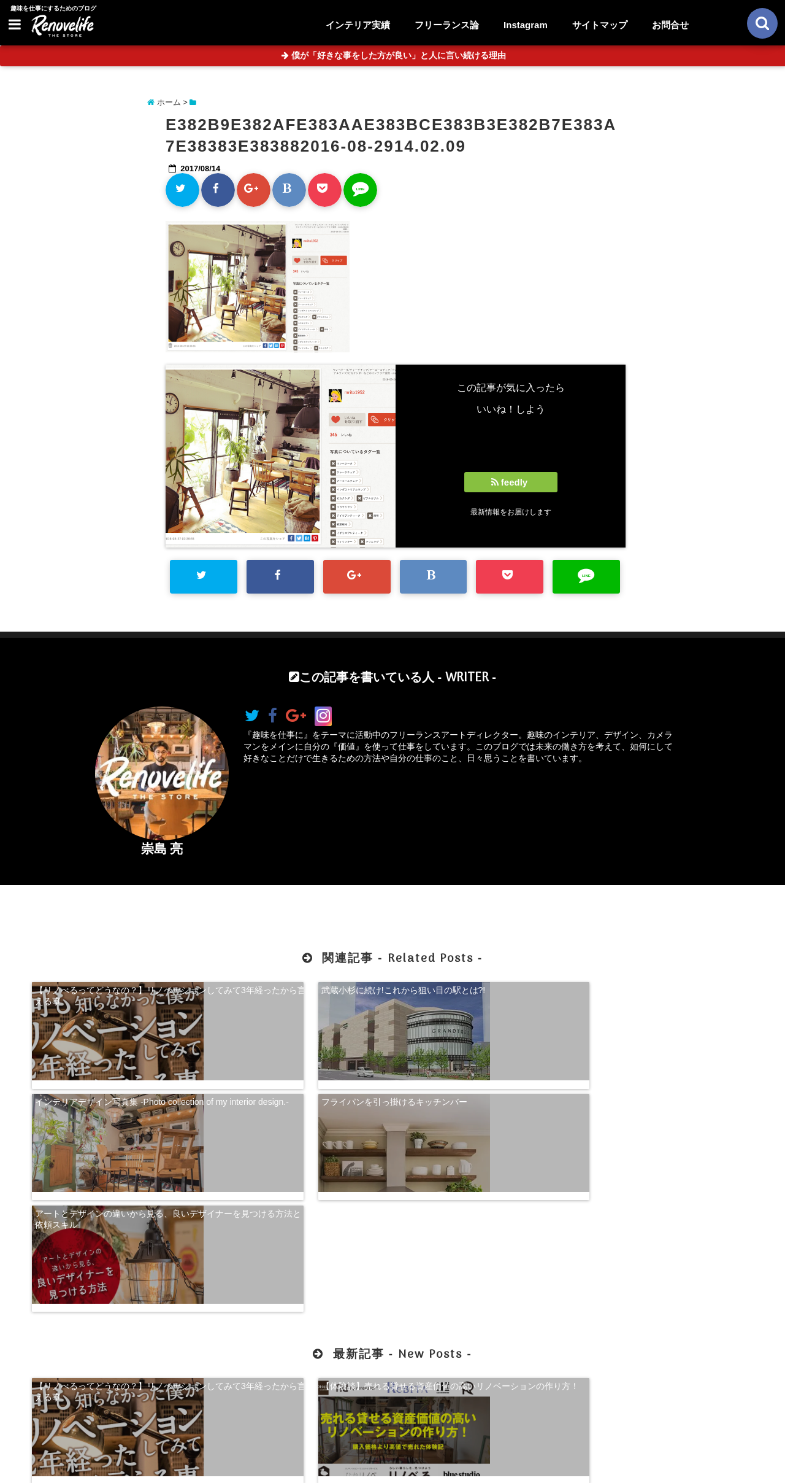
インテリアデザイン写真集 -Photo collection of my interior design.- (487, 993)
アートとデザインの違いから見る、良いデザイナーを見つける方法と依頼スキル (116, 1092)
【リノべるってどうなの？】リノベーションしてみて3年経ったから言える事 (116, 993)
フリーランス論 (447, 25)
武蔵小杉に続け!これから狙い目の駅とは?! (301, 988)
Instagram (526, 25)
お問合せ (670, 25)
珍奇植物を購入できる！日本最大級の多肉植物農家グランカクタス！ (668, 1251)
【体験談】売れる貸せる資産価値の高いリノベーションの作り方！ (300, 1251)
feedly (510, 482)
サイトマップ (599, 25)
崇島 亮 (162, 849)
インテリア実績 (358, 25)
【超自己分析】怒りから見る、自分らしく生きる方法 (484, 1251)
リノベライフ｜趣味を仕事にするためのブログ (366, 1466)
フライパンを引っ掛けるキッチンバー (660, 988)
